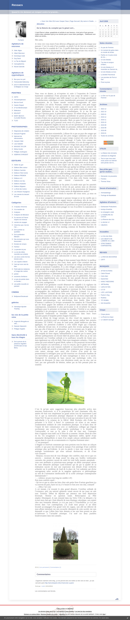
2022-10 (103, 111)
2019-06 (103, 130)
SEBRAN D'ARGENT (21, 154)
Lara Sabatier (18, 144)
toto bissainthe (105, 303)
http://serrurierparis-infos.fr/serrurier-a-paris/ (59, 583)
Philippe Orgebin (19, 329)
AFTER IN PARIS (106, 271)
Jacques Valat (18, 141)
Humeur (16, 247)
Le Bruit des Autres (20, 189)
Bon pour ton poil (19, 79)
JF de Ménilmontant (20, 108)
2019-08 (103, 128)
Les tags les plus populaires (83, 611)
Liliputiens (104, 225)
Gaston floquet (19, 105)
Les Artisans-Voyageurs (22, 192)
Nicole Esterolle (19, 67)
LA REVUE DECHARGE (109, 257)
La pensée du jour (20, 249)
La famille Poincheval (108, 75)
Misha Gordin (18, 149)
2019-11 (103, 120)
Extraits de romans (20, 244)
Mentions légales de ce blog (49, 614)
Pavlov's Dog (105, 295)
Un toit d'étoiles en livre (108, 72)
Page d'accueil (75, 21)
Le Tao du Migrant (20, 61)
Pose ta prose (105, 82)
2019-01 (103, 133)
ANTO (16, 97)
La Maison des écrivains (109, 153)
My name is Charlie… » (88, 21)
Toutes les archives (107, 136)
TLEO (16, 120)
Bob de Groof (18, 102)
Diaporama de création (21, 131)
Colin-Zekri (104, 276)
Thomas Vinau (105, 181)
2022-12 (103, 109)
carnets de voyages (20, 222)
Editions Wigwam (20, 186)
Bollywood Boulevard (21, 296)
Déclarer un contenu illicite (32, 614)
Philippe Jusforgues (20, 152)
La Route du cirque (107, 317)
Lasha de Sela (105, 287)
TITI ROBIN (105, 300)
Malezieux (17, 110)
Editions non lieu (19, 181)
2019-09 (103, 125)
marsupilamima (19, 64)
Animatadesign (106, 193)
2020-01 (103, 114)
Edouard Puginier (20, 134)
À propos (21, 40)
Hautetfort (70, 608)
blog (104, 614)
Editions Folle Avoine (21, 173)
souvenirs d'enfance (20, 276)
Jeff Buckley (105, 284)
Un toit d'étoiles (106, 60)
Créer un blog (61, 608)
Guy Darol (17, 58)
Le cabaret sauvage (107, 320)
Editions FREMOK (20, 175)
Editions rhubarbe (20, 184)
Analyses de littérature (21, 215)
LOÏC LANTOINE (106, 292)
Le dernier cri (105, 222)
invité (43, 586)
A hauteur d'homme (20, 207)
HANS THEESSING (107, 281)
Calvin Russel (105, 273)
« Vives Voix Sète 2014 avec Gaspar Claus (54, 21)
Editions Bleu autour (20, 167)
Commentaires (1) (55, 567)
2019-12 (103, 117)
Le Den (103, 96)
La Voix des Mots (106, 236)
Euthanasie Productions (109, 207)
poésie (16, 274)
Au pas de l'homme (107, 47)
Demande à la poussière (109, 176)
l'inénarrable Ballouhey (21, 82)
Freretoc (103, 179)
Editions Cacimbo (20, 170)
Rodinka (103, 298)
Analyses (17, 212)
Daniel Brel (104, 279)
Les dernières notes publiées (65, 611)
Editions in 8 (18, 178)
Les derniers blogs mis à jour (47, 611)
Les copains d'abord (20, 262)
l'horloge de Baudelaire (108, 195)
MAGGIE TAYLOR (20, 146)
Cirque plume (105, 314)
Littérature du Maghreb (108, 156)
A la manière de (19, 209)
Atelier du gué (18, 165)
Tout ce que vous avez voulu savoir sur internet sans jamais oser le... (109, 161)
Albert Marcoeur (19, 53)
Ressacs (17, 5)
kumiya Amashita (106, 209)
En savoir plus (104, 618)
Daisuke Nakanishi (20, 326)
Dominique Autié (19, 56)
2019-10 (103, 122)
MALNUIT (17, 113)
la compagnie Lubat (107, 212)
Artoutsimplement (20, 100)
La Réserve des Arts (107, 219)
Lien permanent (44, 567)
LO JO (103, 289)
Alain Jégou (18, 50)
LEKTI (103, 259)
